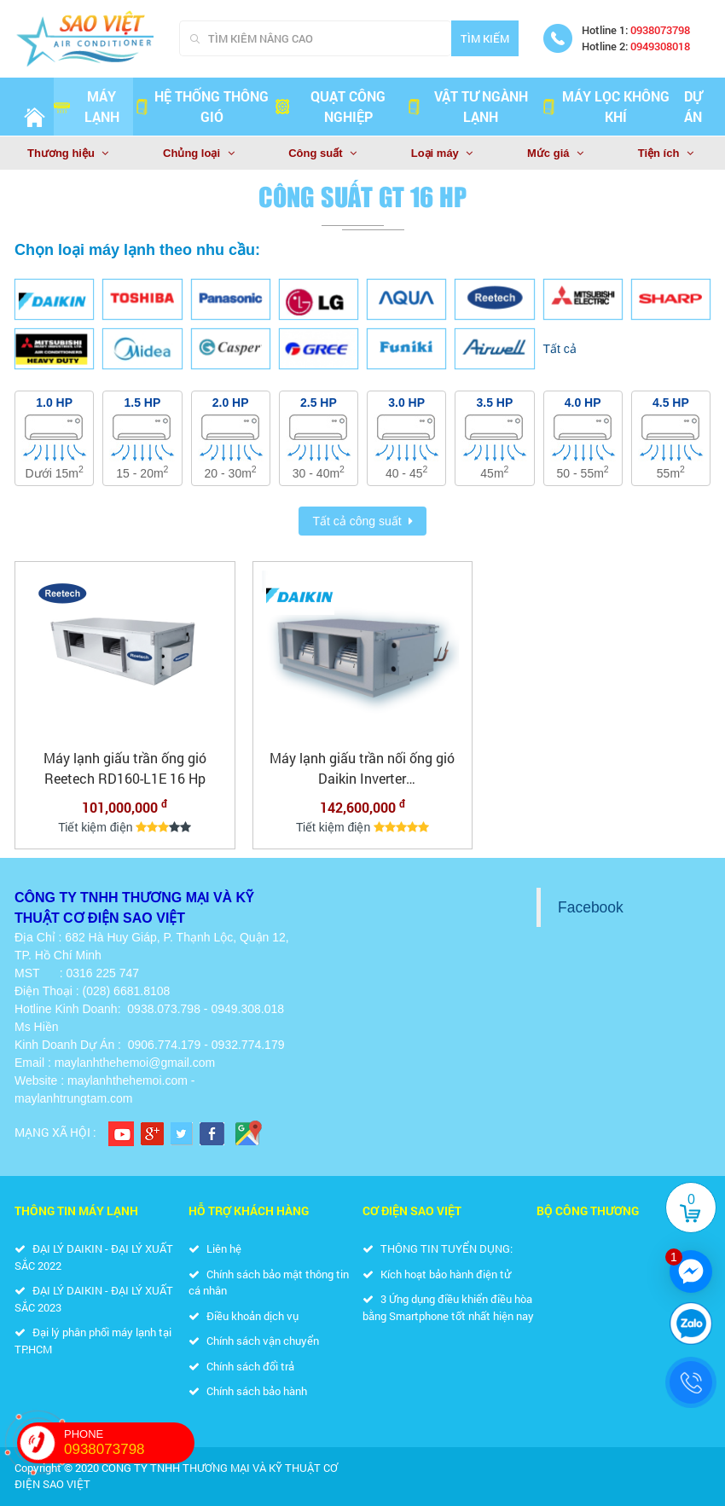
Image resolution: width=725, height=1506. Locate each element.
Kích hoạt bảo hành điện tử (436, 1274)
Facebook (591, 907)
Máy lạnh (86, 106)
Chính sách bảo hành (247, 1391)
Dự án (693, 106)
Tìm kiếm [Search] (485, 38)
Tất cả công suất (356, 521)
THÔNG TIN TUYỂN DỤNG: (437, 1248)
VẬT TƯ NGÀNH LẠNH (466, 106)
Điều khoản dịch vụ (243, 1316)
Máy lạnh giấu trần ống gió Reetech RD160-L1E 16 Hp (125, 768)
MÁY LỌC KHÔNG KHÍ (605, 106)
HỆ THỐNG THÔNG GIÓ (201, 106)
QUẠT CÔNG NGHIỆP (330, 106)
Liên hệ (214, 1248)
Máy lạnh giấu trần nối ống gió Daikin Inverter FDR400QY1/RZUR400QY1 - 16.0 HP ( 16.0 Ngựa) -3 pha (362, 769)
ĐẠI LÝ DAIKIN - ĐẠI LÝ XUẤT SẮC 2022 (93, 1257)
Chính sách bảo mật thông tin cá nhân (268, 1282)
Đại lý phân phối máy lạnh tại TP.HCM (92, 1340)
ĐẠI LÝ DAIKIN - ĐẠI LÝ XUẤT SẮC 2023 (93, 1299)
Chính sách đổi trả (241, 1366)
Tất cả (560, 349)
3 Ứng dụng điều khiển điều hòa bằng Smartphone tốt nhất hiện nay (448, 1307)
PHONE (129, 1443)
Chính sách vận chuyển (253, 1340)
